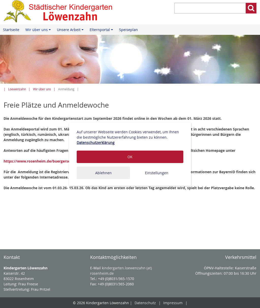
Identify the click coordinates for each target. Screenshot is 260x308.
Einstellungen (156, 172)
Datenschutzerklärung (96, 142)
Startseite (11, 29)
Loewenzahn (17, 89)
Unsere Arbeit (71, 31)
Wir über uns (38, 31)
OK (130, 156)
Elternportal (102, 31)
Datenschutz (145, 302)
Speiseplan (128, 29)
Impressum (173, 302)
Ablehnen (103, 172)
